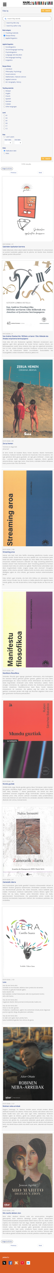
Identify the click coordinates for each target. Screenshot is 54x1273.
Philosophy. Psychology (13, 71)
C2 (6, 128)
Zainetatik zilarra (9, 882)
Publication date (11, 151)
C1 (6, 126)
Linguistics (9, 60)
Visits (7, 153)
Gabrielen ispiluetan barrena (14, 247)
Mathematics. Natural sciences (16, 77)
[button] (7, 168)
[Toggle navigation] (4, 4)
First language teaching (13, 57)
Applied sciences (11, 79)
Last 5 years (10, 137)
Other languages (11, 107)
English (8, 93)
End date (17, 140)
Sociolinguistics (11, 47)
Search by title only (12, 23)
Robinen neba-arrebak (11, 1106)
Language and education (14, 55)
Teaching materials (12, 33)
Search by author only (13, 26)
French (8, 96)
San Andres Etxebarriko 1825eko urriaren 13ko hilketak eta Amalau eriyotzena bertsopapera (25, 337)
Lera (4, 982)
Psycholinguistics (11, 52)
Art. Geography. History (13, 82)
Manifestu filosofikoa (11, 673)
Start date (8, 140)
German (8, 101)
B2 (7, 123)
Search (46, 11)
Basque (8, 91)
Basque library (10, 35)
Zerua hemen (8, 443)
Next (40, 173)
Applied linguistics (11, 38)
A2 (6, 118)
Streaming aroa (9, 552)
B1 (7, 121)
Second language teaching (14, 50)
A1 (6, 115)
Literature (9, 69)
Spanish (8, 99)
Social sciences (11, 74)
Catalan (8, 104)
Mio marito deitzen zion (12, 1213)
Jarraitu (6, 1257)
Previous (13, 173)
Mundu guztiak (8, 784)
